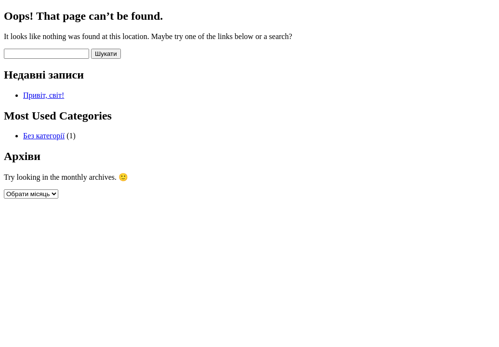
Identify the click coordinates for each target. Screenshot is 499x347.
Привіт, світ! (43, 95)
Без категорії (44, 136)
